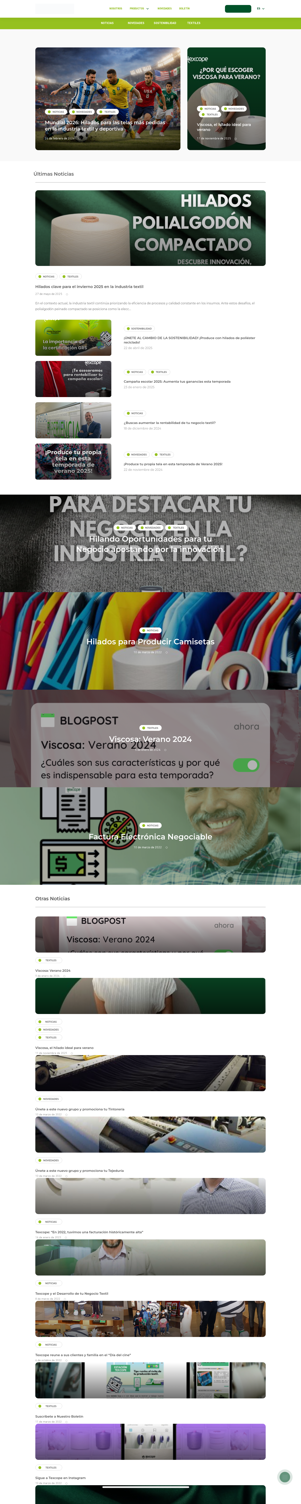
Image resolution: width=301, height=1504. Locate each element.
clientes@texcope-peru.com (152, 1476)
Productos (139, 9)
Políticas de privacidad (91, 1477)
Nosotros (115, 8)
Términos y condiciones (51, 1477)
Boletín (184, 8)
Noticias (107, 23)
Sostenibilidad (165, 23)
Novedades (164, 8)
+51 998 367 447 (252, 1476)
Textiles (193, 23)
